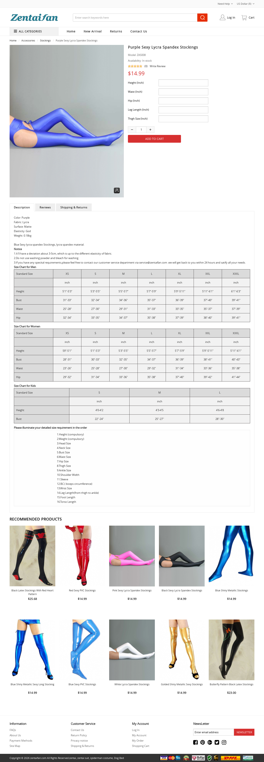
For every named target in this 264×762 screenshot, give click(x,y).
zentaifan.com (38, 758)
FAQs (13, 730)
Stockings (45, 40)
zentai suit (83, 758)
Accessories (28, 40)
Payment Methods (21, 740)
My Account (139, 735)
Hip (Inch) (134, 100)
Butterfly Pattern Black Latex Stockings (231, 684)
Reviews (45, 207)
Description (22, 207)
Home (71, 31)
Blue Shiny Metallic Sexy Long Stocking (32, 684)
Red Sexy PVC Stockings (82, 590)
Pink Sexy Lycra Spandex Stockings (132, 590)
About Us (15, 735)
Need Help (225, 3)
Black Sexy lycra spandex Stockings (182, 590)
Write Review (157, 66)
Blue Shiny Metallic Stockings (231, 590)
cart (251, 17)
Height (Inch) (136, 82)
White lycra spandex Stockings (132, 684)
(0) (146, 66)
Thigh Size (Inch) (138, 118)
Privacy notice (79, 740)
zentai (72, 758)
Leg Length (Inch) (138, 109)
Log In (231, 17)
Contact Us (77, 730)
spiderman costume (101, 758)
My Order (138, 740)
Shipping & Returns (73, 207)
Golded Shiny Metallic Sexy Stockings (182, 684)
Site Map (15, 746)
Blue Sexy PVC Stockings (82, 684)
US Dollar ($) (245, 3)
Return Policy (79, 735)
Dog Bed (119, 758)
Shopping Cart (140, 746)
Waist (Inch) (135, 91)
